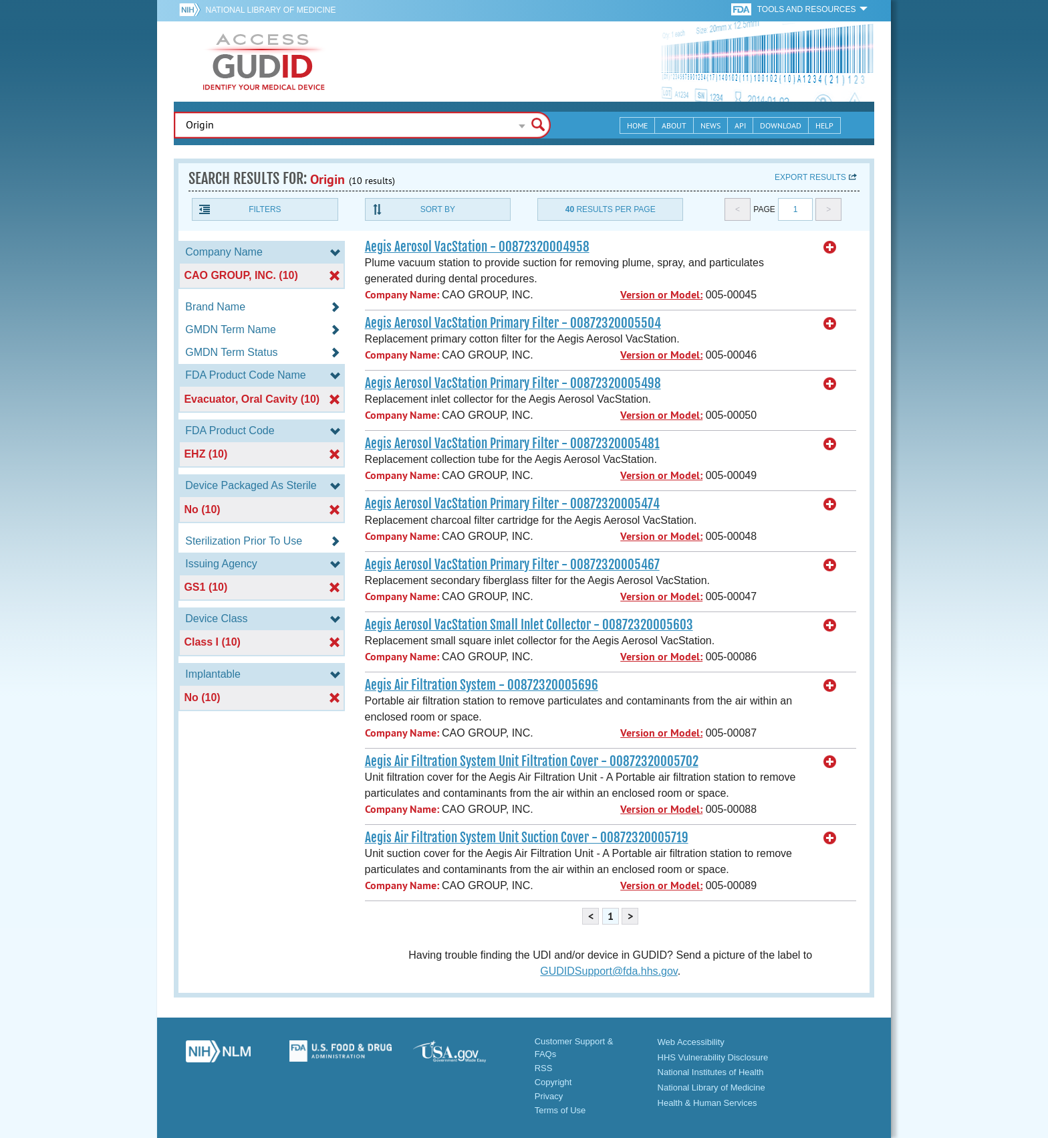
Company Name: (402, 295)
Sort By (437, 209)
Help (824, 125)
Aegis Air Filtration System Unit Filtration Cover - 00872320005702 (531, 761)
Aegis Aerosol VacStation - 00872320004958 (477, 247)
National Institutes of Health (711, 1072)
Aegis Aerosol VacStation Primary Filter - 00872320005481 (512, 444)
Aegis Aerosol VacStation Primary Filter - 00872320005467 (512, 565)
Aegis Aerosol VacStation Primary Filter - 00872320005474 (512, 504)
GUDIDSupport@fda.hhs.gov (608, 971)
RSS (544, 1068)
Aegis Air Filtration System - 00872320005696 (481, 685)
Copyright (553, 1082)
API (740, 125)
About (674, 125)
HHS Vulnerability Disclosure (713, 1057)
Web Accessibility (691, 1042)
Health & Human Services (707, 1103)
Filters (265, 209)
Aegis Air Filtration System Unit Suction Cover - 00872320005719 (526, 838)
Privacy (549, 1096)
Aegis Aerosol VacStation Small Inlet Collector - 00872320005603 (529, 625)
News (710, 125)
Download (780, 125)
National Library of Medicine (270, 10)
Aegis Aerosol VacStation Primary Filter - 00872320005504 (513, 323)
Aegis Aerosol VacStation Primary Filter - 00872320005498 (513, 383)
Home (637, 125)
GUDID (264, 61)
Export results (810, 177)
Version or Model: (661, 295)
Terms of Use (560, 1110)
